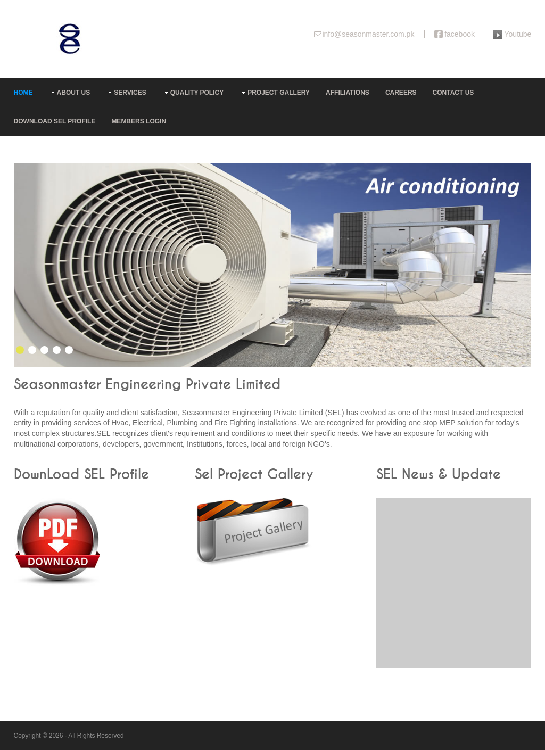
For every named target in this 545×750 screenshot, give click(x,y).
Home (23, 92)
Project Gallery (278, 92)
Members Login (138, 121)
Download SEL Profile (55, 121)
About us (73, 92)
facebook (459, 34)
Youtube (518, 34)
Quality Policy (197, 92)
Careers (401, 92)
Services (130, 92)
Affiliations (347, 92)
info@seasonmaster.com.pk (368, 34)
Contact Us (453, 92)
